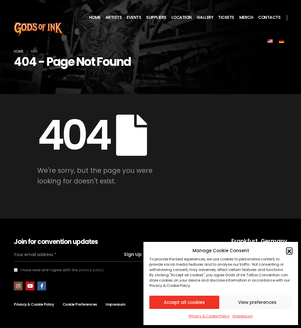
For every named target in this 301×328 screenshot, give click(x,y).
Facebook (41, 286)
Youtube (30, 286)
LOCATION (181, 17)
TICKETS (226, 17)
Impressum (243, 316)
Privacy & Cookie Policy (209, 316)
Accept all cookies (184, 302)
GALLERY (205, 17)
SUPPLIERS (156, 17)
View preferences (257, 302)
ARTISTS (114, 17)
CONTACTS (269, 17)
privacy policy (91, 269)
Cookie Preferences (80, 304)
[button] (289, 251)
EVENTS (134, 17)
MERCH (246, 17)
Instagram (18, 286)
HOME (95, 17)
